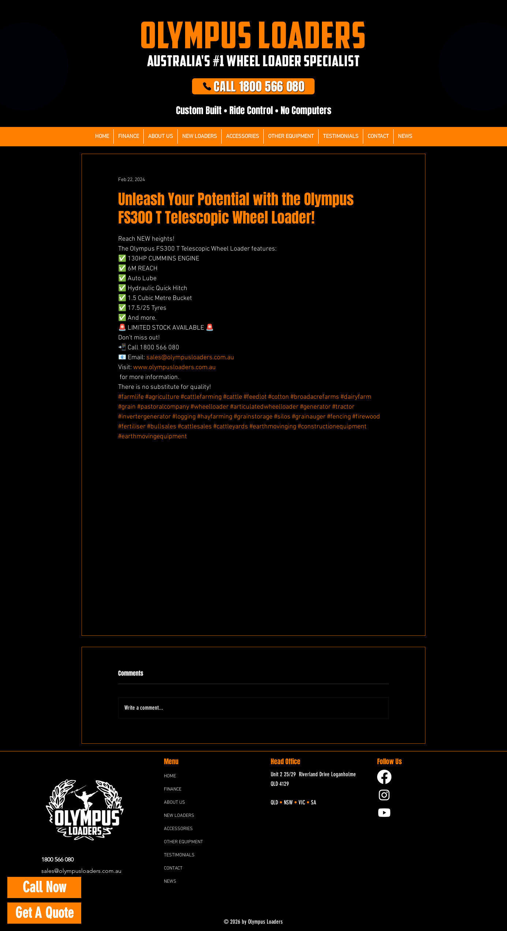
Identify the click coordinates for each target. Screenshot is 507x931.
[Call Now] (44, 887)
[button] (242, 136)
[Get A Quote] (44, 913)
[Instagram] (384, 795)
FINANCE (172, 789)
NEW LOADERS (179, 816)
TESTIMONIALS (179, 855)
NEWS (170, 882)
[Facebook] (384, 777)
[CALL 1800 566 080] (253, 86)
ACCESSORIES (178, 829)
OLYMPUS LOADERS (253, 35)
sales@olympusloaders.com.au (81, 870)
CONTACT (173, 868)
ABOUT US (174, 803)
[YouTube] (384, 813)
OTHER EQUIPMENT (183, 842)
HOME (170, 776)
